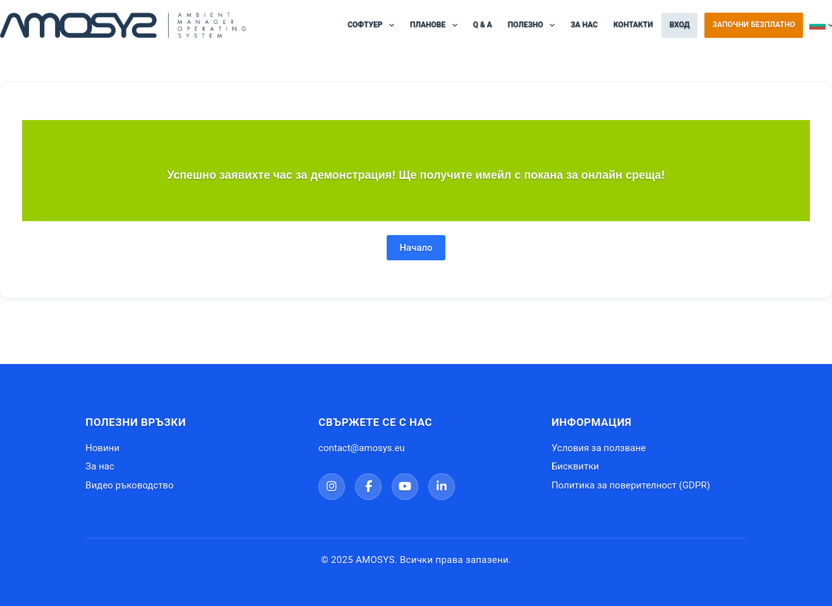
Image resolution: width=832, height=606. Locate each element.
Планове (436, 25)
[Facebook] (368, 486)
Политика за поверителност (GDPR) (631, 485)
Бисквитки (575, 466)
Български (820, 25)
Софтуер (373, 25)
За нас (584, 24)
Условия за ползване (599, 448)
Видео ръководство (129, 485)
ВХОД (680, 24)
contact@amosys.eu (361, 448)
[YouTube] (405, 486)
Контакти (633, 24)
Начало (415, 247)
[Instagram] (331, 486)
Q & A (482, 24)
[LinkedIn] (441, 486)
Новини (102, 448)
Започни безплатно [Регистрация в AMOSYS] (754, 24)
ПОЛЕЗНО (534, 25)
